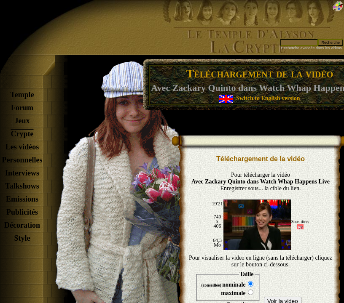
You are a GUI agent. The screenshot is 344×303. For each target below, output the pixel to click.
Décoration (22, 225)
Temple (22, 94)
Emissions (22, 199)
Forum (22, 108)
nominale (227, 284)
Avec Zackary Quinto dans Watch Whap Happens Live (260, 181)
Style (22, 238)
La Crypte (247, 47)
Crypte (22, 134)
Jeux (22, 121)
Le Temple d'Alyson (250, 34)
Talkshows (22, 186)
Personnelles (22, 160)
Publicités (22, 212)
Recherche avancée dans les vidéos (311, 48)
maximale (237, 293)
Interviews (22, 173)
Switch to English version (268, 98)
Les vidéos (22, 147)
